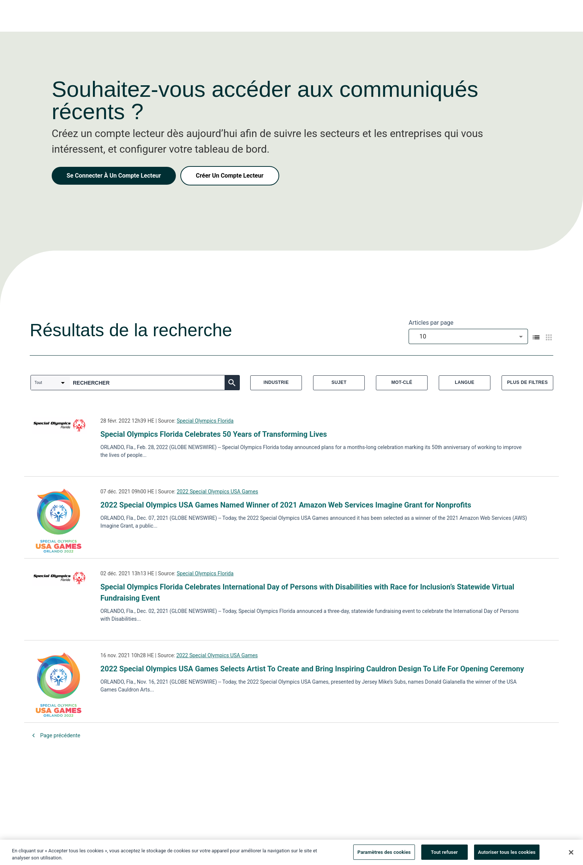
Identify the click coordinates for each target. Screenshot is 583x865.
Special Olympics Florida (205, 421)
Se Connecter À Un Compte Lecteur (114, 175)
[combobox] (468, 336)
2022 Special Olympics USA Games (217, 491)
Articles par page (431, 322)
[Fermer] (571, 854)
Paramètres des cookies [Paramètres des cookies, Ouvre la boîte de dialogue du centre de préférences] (383, 854)
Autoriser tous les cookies (507, 854)
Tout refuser (444, 854)
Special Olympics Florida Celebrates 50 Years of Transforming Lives (213, 434)
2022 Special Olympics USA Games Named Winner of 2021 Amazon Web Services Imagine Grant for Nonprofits (285, 504)
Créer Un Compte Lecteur (230, 175)
